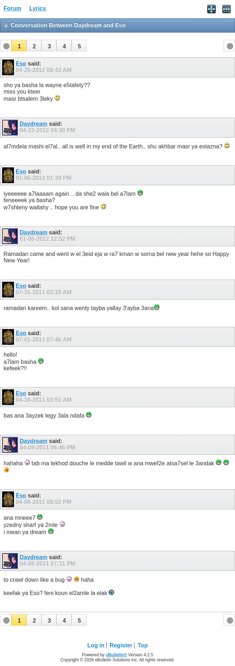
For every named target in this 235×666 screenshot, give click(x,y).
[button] (18, 45)
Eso (21, 64)
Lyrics (37, 8)
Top (143, 645)
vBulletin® (116, 654)
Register (120, 645)
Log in (95, 645)
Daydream (33, 124)
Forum (12, 8)
